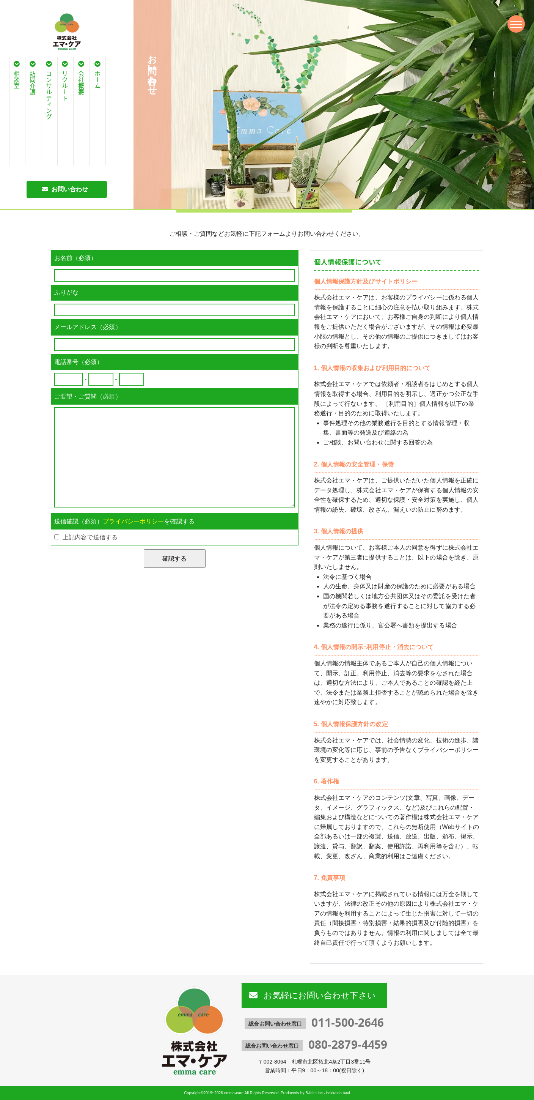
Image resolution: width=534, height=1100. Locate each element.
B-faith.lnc (314, 1093)
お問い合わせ (70, 189)
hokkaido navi (338, 1093)
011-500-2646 (347, 1022)
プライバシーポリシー (133, 521)
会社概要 (81, 83)
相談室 (16, 80)
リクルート (64, 86)
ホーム (97, 80)
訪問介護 (32, 83)
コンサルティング (48, 95)
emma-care (233, 1093)
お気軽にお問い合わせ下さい (318, 995)
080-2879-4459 (347, 1044)
